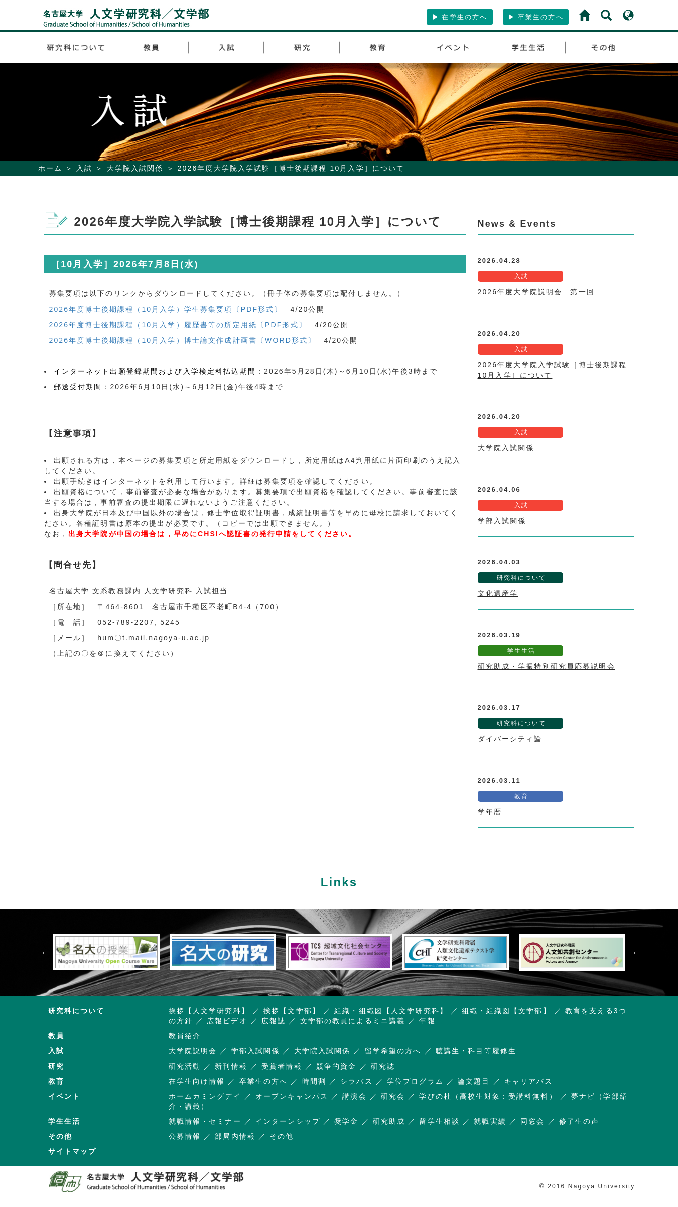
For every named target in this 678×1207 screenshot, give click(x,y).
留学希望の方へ (393, 1051)
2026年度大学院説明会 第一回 (536, 292)
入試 (84, 168)
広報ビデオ (227, 1021)
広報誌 (273, 1021)
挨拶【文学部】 (291, 1011)
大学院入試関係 (135, 168)
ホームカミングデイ (205, 1096)
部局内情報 (235, 1136)
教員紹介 (185, 1036)
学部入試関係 (502, 521)
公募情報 (185, 1136)
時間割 (314, 1081)
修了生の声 (579, 1121)
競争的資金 (336, 1066)
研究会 (393, 1096)
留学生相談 (439, 1121)
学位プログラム (415, 1081)
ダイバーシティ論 (510, 739)
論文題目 (474, 1081)
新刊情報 (231, 1066)
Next (633, 952)
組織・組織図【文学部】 (506, 1011)
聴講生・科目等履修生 (476, 1051)
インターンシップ (287, 1121)
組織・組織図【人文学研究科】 (391, 1011)
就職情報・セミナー (205, 1121)
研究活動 (185, 1066)
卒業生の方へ (536, 17)
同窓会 (532, 1121)
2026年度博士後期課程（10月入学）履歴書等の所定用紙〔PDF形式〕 (178, 325)
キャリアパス (528, 1081)
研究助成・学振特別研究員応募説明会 (546, 666)
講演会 (354, 1096)
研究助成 (389, 1121)
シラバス (356, 1081)
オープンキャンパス (291, 1096)
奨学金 (346, 1121)
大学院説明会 (193, 1051)
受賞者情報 (281, 1066)
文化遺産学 (498, 593)
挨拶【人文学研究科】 (209, 1011)
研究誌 (383, 1066)
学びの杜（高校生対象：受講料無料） (488, 1096)
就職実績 (490, 1121)
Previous (46, 952)
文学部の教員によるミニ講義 (352, 1021)
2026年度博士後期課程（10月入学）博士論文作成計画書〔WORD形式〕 (182, 340)
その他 (281, 1136)
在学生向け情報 (197, 1081)
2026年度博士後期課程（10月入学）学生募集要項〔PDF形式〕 (166, 309)
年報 (427, 1021)
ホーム (50, 168)
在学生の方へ (460, 17)
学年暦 (490, 812)
